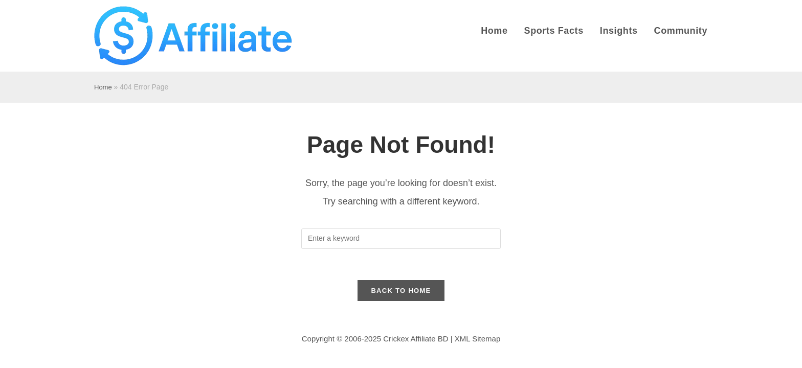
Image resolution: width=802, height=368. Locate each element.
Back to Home (401, 290)
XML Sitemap (477, 338)
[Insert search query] (401, 238)
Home (103, 87)
